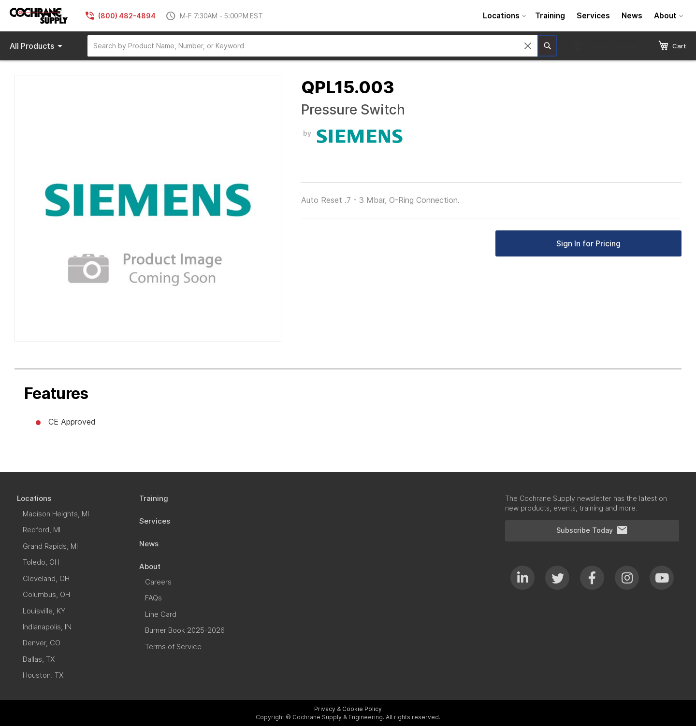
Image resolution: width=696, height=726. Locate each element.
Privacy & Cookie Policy (348, 708)
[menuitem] (503, 16)
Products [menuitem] (38, 46)
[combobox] (312, 46)
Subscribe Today (592, 530)
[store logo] (39, 16)
